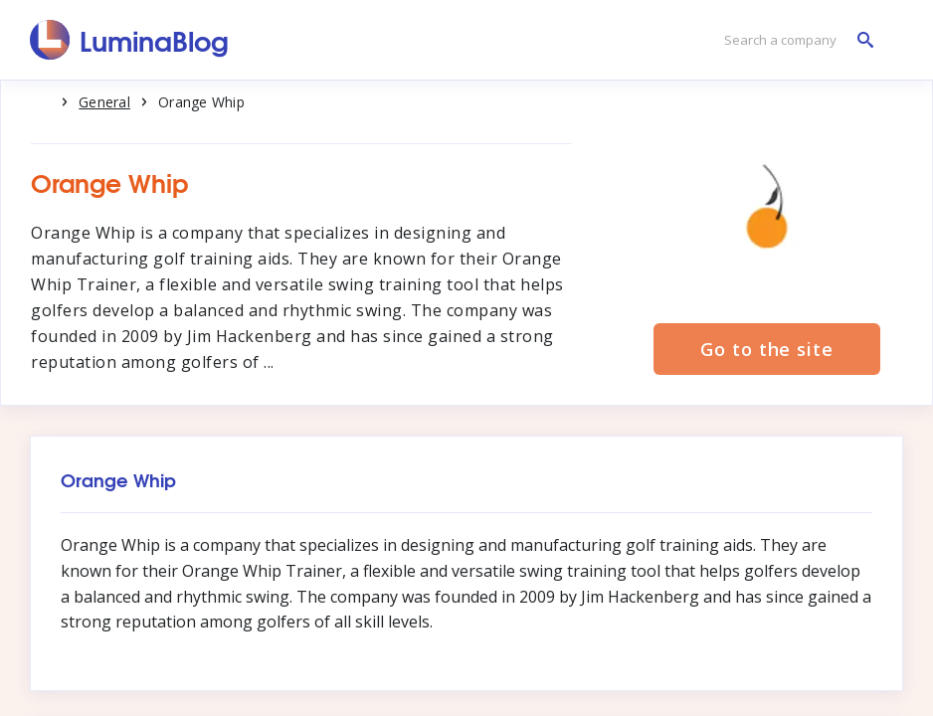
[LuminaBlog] (130, 40)
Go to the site (767, 349)
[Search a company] (793, 40)
